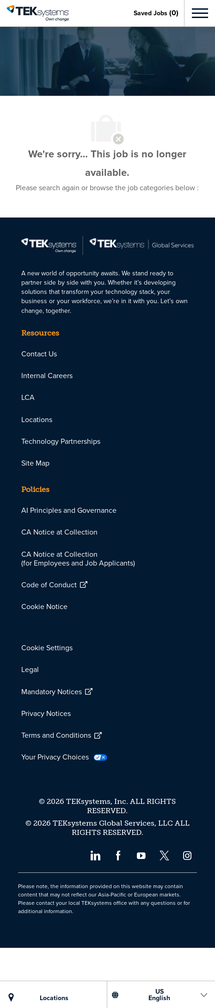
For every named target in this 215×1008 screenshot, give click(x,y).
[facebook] (118, 915)
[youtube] (141, 915)
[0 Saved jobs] (156, 13)
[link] (34, 13)
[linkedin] (95, 915)
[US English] (159, 994)
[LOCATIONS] (53, 998)
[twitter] (164, 915)
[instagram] (187, 915)
